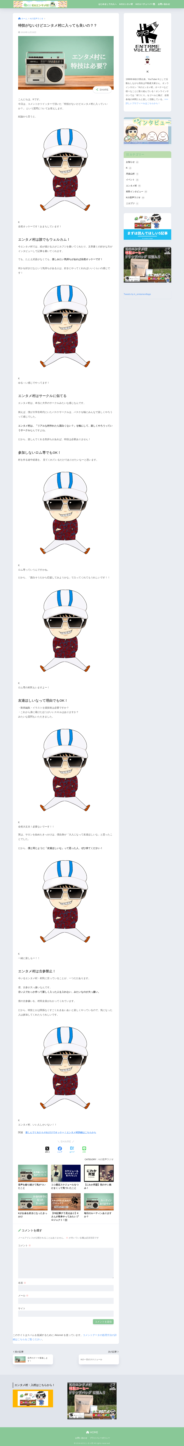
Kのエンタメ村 (126, 4)
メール (23, 1295)
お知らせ (132, 162)
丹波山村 (132, 174)
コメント (24, 1245)
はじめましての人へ (107, 4)
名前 (22, 1283)
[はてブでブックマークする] (72, 1150)
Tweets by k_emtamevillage (138, 295)
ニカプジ (132, 205)
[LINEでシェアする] (84, 1150)
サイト (21, 1308)
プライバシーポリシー (100, 1438)
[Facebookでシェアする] (59, 1150)
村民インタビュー (137, 192)
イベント (132, 180)
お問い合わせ (164, 4)
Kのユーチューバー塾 (145, 4)
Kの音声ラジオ (106, 1159)
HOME (92, 1432)
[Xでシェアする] (47, 1150)
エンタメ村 (134, 186)
